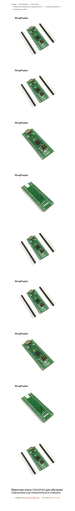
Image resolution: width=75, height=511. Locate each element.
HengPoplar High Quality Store (30, 498)
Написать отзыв (55, 498)
